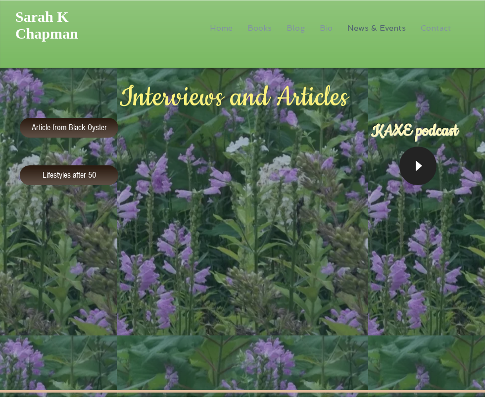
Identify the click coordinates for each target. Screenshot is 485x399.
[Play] (417, 166)
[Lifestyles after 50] (69, 175)
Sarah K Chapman (46, 25)
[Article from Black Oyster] (69, 128)
